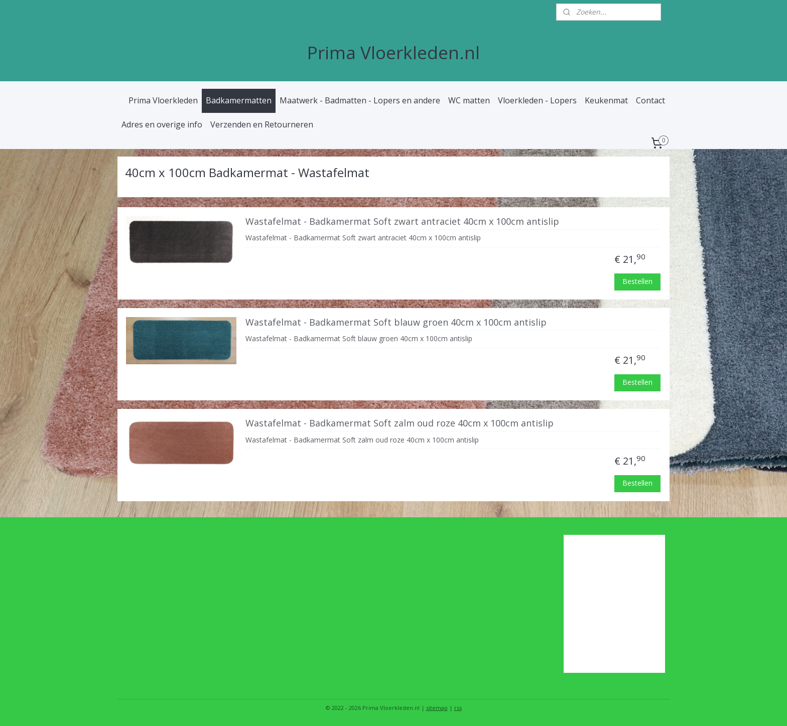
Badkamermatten (239, 100)
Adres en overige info (161, 124)
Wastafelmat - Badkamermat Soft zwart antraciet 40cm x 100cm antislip (402, 221)
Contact (650, 100)
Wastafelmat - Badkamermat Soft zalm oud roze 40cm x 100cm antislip (399, 422)
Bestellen (638, 281)
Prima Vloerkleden (163, 100)
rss (458, 707)
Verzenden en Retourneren (261, 124)
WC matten (469, 100)
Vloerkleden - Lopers (537, 100)
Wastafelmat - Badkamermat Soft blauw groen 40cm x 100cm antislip (396, 322)
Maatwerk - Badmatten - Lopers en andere (360, 100)
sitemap (437, 707)
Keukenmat (606, 100)
